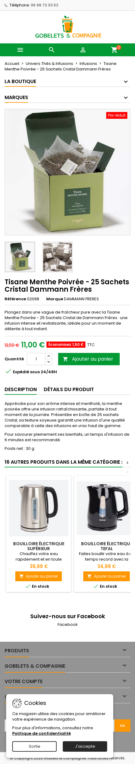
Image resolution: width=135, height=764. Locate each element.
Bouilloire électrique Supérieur (38, 546)
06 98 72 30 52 (44, 5)
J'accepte (85, 746)
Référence (15, 299)
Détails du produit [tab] (69, 389)
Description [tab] (21, 389)
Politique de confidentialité (41, 733)
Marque (54, 299)
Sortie (34, 746)
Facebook (68, 624)
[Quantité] (36, 359)
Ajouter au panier (88, 358)
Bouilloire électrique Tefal (106, 546)
